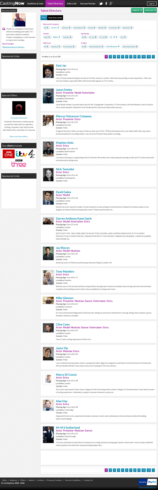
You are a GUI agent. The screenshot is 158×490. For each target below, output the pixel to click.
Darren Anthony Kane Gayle (74, 218)
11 (149, 57)
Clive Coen (63, 324)
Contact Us (88, 480)
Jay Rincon (63, 247)
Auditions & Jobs (35, 3)
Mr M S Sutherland (68, 427)
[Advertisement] (98, 457)
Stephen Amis (64, 142)
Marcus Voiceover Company (74, 116)
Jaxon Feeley (64, 89)
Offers (23, 480)
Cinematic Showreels (19, 118)
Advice (31, 480)
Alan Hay (61, 401)
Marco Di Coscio (66, 374)
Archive (41, 480)
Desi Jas (61, 65)
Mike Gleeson (64, 298)
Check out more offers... (18, 136)
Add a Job (71, 3)
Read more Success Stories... (13, 47)
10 (144, 57)
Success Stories (87, 3)
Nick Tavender (65, 169)
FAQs (4, 480)
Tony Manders (65, 271)
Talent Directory (55, 3)
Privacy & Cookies (54, 480)
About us (13, 480)
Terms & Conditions (73, 480)
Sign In (151, 3)
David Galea (63, 192)
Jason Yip (62, 348)
